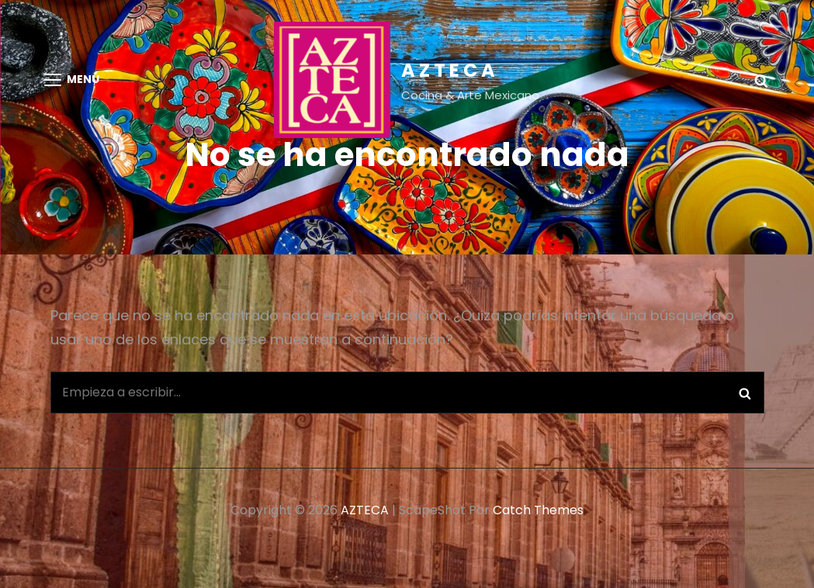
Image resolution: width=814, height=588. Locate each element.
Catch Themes (538, 510)
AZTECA (450, 70)
